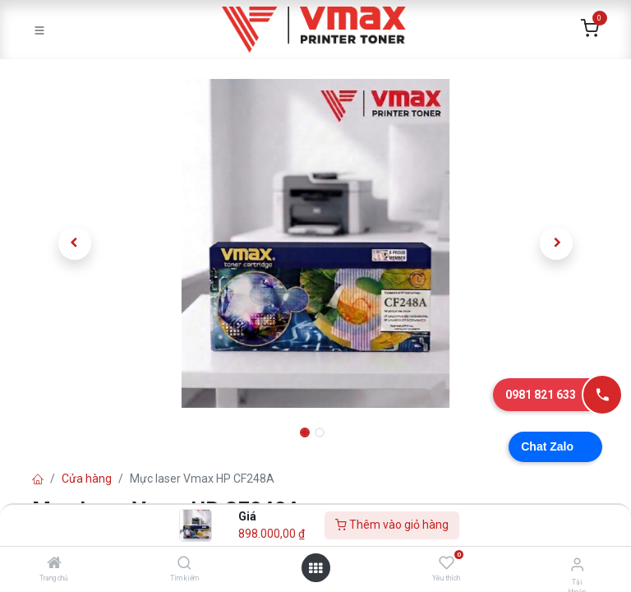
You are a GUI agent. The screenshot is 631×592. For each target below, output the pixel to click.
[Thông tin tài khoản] (577, 564)
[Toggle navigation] (39, 29)
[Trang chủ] (54, 564)
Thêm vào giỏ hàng (392, 524)
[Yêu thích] (446, 563)
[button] (74, 243)
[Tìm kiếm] (184, 564)
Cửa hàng (87, 478)
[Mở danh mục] (315, 568)
